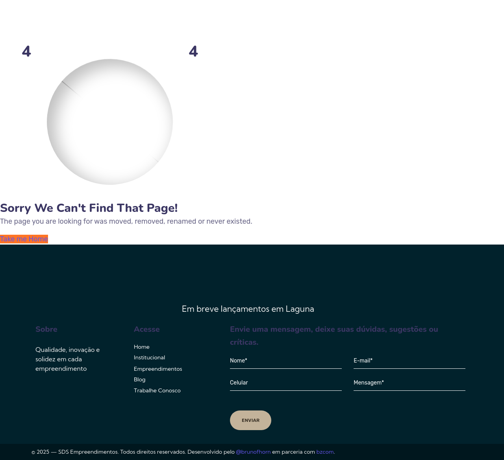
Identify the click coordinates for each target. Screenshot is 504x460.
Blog (384, 22)
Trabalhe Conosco (434, 22)
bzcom (325, 451)
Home (221, 22)
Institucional (264, 22)
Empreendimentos (330, 22)
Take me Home (24, 239)
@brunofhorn (253, 451)
